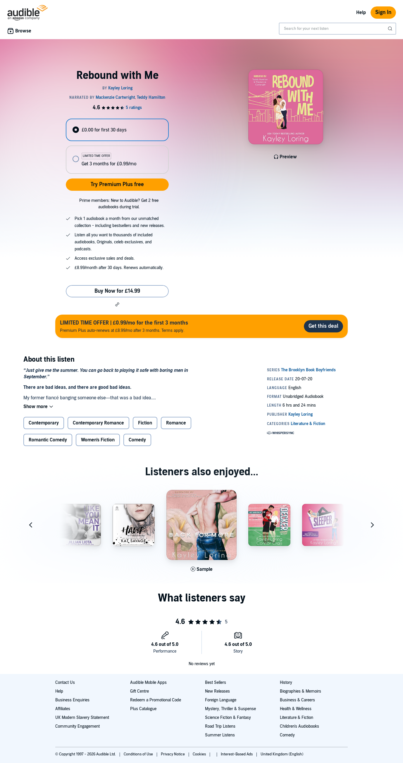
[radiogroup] (117, 146)
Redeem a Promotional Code (155, 700)
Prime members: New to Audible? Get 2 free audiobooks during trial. (119, 203)
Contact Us (65, 682)
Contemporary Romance (98, 423)
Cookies (200, 754)
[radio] (117, 130)
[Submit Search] (390, 28)
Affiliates (62, 708)
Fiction (145, 423)
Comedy (137, 440)
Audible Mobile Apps (148, 682)
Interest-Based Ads (237, 754)
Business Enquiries (72, 700)
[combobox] (337, 28)
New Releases (217, 691)
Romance (176, 423)
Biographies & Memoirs (300, 691)
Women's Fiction (98, 440)
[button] (117, 304)
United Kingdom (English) (282, 754)
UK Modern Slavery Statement (82, 717)
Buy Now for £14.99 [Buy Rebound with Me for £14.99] (117, 291)
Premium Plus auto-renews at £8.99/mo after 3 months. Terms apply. (124, 326)
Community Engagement (77, 726)
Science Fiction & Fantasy (228, 717)
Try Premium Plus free (117, 184)
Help (361, 12)
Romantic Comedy (48, 440)
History (286, 682)
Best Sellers (215, 682)
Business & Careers (297, 700)
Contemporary (44, 423)
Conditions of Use (139, 754)
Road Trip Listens (220, 726)
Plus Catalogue (143, 708)
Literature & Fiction (296, 717)
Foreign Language (220, 700)
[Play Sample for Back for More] (201, 569)
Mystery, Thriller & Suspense (230, 708)
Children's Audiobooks (299, 726)
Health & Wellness (295, 708)
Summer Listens (220, 735)
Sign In (383, 12)
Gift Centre (139, 691)
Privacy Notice (173, 754)
